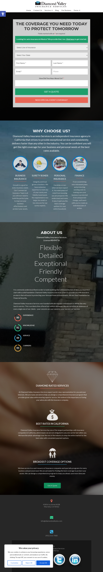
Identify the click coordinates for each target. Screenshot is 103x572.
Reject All (29, 563)
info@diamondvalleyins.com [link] (51, 521)
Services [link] (48, 10)
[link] (3, 14)
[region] (28, 556)
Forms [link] (76, 10)
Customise (14, 563)
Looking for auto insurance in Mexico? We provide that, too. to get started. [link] (52, 39)
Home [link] (28, 10)
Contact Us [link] (37, 10)
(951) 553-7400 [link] (51, 535)
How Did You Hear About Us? (51, 78)
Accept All (43, 563)
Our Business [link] (66, 10)
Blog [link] (57, 10)
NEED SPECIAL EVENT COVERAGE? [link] (51, 100)
